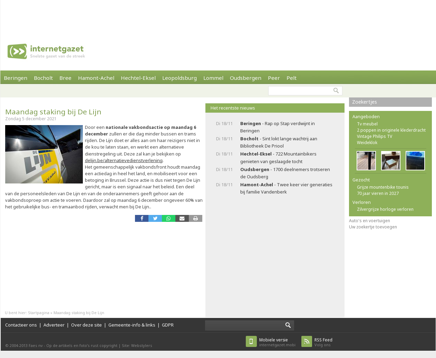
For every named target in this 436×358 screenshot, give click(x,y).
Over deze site (86, 325)
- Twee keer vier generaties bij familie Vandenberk (286, 188)
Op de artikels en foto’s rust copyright (81, 345)
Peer (274, 77)
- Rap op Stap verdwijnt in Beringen (277, 127)
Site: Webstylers (137, 345)
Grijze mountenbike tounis (383, 187)
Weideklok (367, 142)
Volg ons (323, 342)
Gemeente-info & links (131, 325)
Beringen (15, 77)
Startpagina (38, 312)
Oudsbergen (245, 77)
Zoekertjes (364, 101)
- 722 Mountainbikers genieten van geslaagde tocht (278, 157)
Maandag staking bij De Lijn (53, 111)
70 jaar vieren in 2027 (378, 193)
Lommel (213, 77)
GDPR (168, 325)
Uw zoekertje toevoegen (373, 227)
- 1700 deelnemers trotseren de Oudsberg (285, 173)
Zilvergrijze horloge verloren (385, 209)
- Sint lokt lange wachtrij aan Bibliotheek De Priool (278, 142)
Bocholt (43, 77)
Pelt (292, 77)
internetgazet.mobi (277, 342)
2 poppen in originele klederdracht (391, 130)
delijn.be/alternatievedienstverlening (124, 160)
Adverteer (54, 325)
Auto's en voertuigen (369, 221)
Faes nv (36, 345)
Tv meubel (367, 124)
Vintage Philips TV (374, 136)
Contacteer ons (21, 325)
